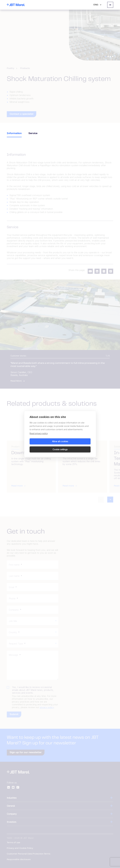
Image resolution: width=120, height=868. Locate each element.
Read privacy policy (39, 437)
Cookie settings (75, 445)
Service (32, 133)
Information (14, 133)
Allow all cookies (44, 445)
